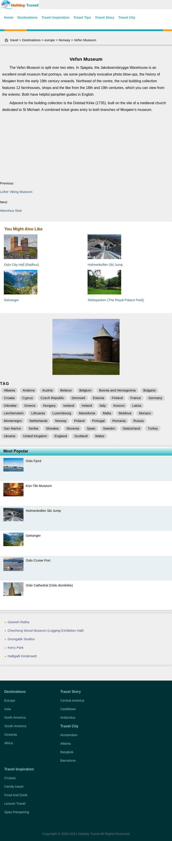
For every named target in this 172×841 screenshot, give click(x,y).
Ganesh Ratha (18, 622)
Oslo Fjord (33, 461)
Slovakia (52, 428)
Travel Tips (82, 17)
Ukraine (9, 436)
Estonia (98, 398)
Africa (8, 743)
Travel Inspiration (55, 17)
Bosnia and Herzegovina (117, 390)
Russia (138, 421)
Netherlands (38, 421)
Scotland (80, 436)
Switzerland (131, 428)
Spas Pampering (16, 812)
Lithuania (38, 413)
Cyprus (27, 398)
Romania (119, 421)
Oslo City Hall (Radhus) (21, 264)
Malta (107, 413)
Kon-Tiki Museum (39, 486)
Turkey (153, 428)
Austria (47, 390)
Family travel (13, 786)
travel (14, 40)
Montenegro (13, 421)
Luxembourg (61, 413)
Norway (64, 40)
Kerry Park (16, 647)
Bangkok (66, 752)
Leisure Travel (14, 803)
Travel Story (104, 17)
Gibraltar (10, 405)
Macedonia (87, 413)
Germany (155, 398)
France (135, 398)
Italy (103, 405)
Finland (117, 398)
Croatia (9, 398)
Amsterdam (68, 735)
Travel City (126, 17)
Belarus (66, 390)
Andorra (28, 390)
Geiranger (11, 300)
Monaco (145, 413)
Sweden (109, 428)
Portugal (98, 421)
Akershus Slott (11, 210)
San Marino (12, 428)
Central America (72, 700)
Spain (91, 428)
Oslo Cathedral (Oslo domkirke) (49, 585)
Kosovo (119, 405)
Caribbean (68, 709)
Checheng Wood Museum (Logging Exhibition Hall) (46, 630)
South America (15, 726)
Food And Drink (15, 795)
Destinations (27, 17)
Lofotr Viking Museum (16, 192)
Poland (79, 421)
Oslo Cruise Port (38, 560)
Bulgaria (149, 390)
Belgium (85, 390)
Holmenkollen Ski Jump (105, 264)
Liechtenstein (14, 413)
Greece (29, 405)
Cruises (10, 778)
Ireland (87, 405)
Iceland (68, 405)
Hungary (49, 405)
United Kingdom (35, 436)
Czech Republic (52, 398)
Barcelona (67, 760)
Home (8, 17)
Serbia (33, 428)
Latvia (136, 405)
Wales (99, 436)
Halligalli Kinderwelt (22, 656)
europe (49, 40)
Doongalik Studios (21, 639)
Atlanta (65, 743)
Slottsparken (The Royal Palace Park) (116, 300)
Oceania (10, 734)
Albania (9, 390)
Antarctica (67, 717)
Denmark (78, 398)
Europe (9, 700)
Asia (7, 709)
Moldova (125, 413)
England (60, 436)
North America (15, 717)
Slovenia (72, 428)
